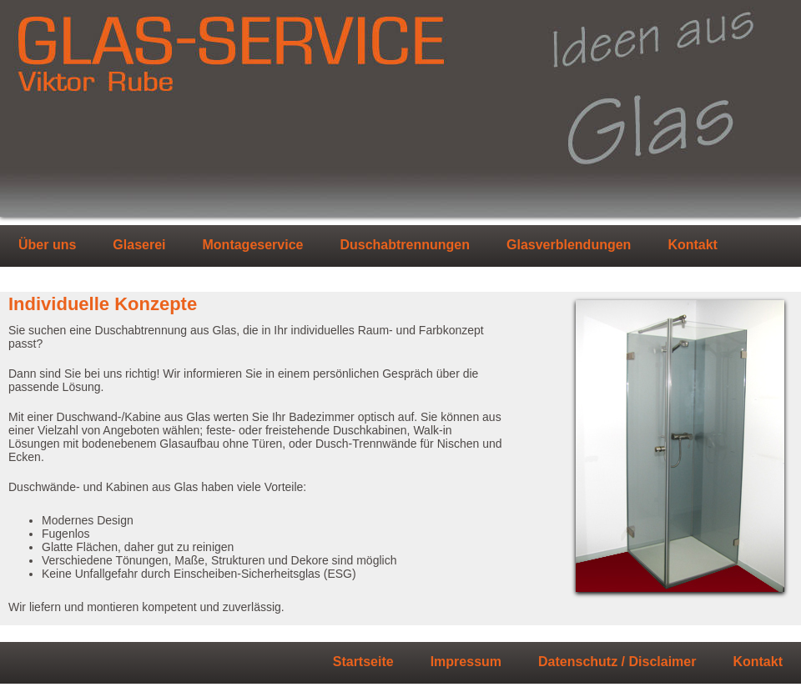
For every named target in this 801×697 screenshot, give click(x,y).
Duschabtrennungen (405, 245)
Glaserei (139, 245)
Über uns (47, 245)
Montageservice (253, 245)
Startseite (363, 662)
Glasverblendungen (568, 245)
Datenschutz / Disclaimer (617, 662)
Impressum (466, 662)
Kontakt (693, 245)
